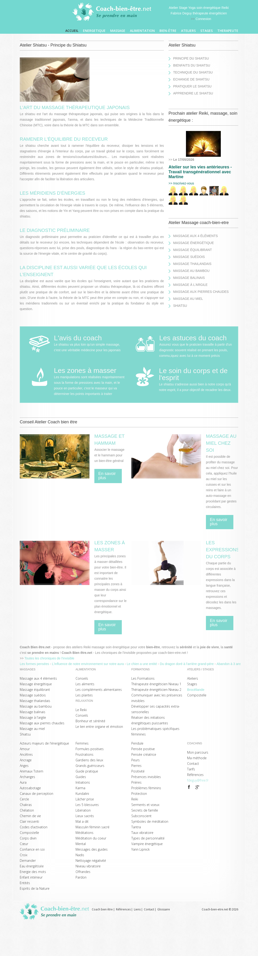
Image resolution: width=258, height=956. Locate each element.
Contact (149, 909)
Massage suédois (189, 257)
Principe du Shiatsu (191, 58)
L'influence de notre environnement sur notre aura (88, 664)
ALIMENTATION (142, 30)
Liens (137, 909)
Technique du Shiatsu (193, 72)
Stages (206, 30)
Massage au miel (188, 299)
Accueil (71, 30)
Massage (117, 30)
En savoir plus (107, 475)
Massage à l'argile (190, 285)
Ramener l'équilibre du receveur (64, 139)
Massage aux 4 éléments (195, 236)
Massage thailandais (192, 264)
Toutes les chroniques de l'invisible (49, 658)
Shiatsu (180, 306)
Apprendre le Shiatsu (193, 93)
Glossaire (163, 909)
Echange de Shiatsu (191, 79)
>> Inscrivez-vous (181, 183)
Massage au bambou (191, 271)
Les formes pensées (35, 664)
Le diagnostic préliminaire (55, 230)
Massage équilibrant (192, 250)
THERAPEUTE (227, 30)
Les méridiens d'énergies (52, 193)
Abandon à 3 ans (229, 664)
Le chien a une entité (142, 664)
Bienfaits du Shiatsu (191, 65)
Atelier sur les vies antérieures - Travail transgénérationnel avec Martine (200, 172)
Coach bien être (102, 909)
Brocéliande (195, 690)
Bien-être (167, 30)
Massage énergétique (193, 243)
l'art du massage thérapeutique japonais (75, 107)
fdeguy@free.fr (197, 780)
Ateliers (188, 30)
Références (123, 909)
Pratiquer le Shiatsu (192, 86)
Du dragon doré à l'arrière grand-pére (187, 664)
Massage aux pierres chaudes (201, 292)
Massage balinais (189, 278)
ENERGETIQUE (94, 30)
